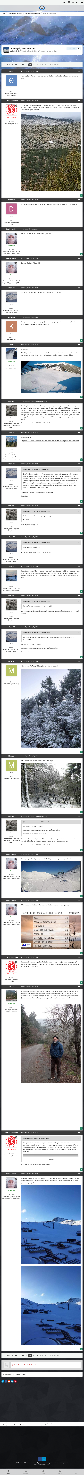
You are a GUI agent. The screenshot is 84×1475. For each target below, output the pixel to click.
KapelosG (11, 401)
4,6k (11, 308)
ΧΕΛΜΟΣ (11, 344)
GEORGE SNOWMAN (11, 100)
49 (12, 64)
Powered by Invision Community (42, 1464)
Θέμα (39, 1463)
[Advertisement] (24, 31)
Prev (8, 64)
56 (37, 64)
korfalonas (11, 317)
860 (11, 220)
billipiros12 (11, 288)
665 (11, 92)
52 (23, 64)
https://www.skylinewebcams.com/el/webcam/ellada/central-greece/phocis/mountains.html (50, 441)
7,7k (11, 587)
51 (19, 64)
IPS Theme (19, 1463)
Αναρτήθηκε (29, 71)
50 (16, 64)
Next (41, 64)
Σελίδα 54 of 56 (54, 64)
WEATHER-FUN (18, 51)
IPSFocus (26, 1463)
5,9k (11, 421)
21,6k (11, 249)
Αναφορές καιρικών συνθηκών (48, 51)
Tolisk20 (11, 432)
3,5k (11, 453)
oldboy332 (11, 566)
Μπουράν (11, 661)
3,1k (11, 1007)
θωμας (11, 71)
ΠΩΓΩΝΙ (11, 986)
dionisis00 (11, 200)
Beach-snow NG (11, 229)
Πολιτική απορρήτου (47, 1463)
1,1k (11, 337)
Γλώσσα (32, 1463)
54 (30, 64)
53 (26, 64)
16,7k (11, 121)
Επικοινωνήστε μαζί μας (61, 1463)
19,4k (11, 365)
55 (33, 64)
